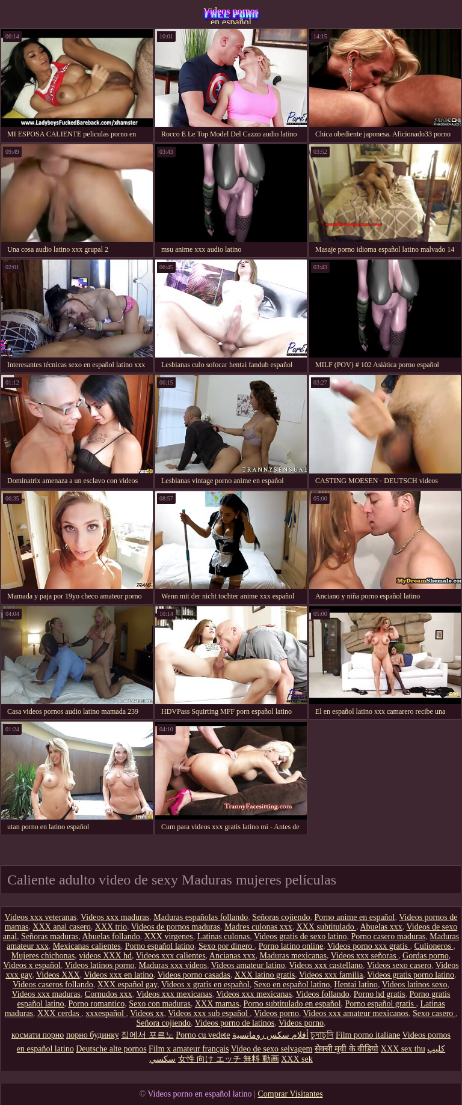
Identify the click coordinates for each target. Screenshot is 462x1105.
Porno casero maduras (388, 936)
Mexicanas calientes (87, 946)
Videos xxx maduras (115, 917)
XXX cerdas (59, 1013)
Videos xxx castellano (326, 965)
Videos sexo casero (399, 965)
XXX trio (111, 926)
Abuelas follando (111, 936)
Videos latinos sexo (415, 984)
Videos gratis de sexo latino (300, 936)
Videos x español (32, 965)
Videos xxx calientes (171, 955)
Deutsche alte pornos (111, 1048)
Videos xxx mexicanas (174, 994)
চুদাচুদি (321, 1035)
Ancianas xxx (232, 955)
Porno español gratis (380, 1003)
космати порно (37, 1035)
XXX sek (297, 1059)
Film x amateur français (189, 1048)
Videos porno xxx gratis (368, 946)
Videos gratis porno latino (410, 974)
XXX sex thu (403, 1048)
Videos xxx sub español (209, 1013)
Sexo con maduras (160, 1003)
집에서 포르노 (147, 1035)
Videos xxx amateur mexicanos (355, 1013)
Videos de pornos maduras (175, 926)
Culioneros (433, 946)
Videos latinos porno (100, 965)
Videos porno (276, 1013)
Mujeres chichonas (43, 955)
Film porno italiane (368, 1035)
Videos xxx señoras (364, 955)
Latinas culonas (223, 936)
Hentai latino (356, 984)
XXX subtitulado (327, 926)
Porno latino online (291, 946)
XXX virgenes (168, 936)
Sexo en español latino (292, 984)
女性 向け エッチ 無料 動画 (228, 1059)
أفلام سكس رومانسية (270, 1035)
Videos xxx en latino (118, 974)
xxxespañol (105, 1013)
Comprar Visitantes (289, 1093)
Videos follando (323, 994)
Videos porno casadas (194, 974)
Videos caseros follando (53, 984)
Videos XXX (58, 974)
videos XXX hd (105, 955)
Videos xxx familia (331, 974)
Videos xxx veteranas (41, 917)
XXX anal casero (61, 926)
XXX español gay (127, 984)
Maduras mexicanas (293, 955)
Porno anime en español (354, 917)
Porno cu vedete (203, 1035)
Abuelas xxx (381, 926)
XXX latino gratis (265, 974)
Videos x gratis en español (205, 984)
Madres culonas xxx (258, 926)
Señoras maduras (49, 936)
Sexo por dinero (226, 946)
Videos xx (147, 1013)
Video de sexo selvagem (272, 1048)
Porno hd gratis (379, 994)
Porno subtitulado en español (291, 1003)
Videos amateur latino (248, 965)
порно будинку (92, 1035)
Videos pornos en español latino (231, 15)
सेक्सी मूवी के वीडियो (347, 1048)
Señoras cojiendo (281, 917)
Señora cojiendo (163, 1022)
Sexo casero (434, 1013)
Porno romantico (97, 1003)
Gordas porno (425, 955)
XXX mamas (217, 1003)
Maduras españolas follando (200, 917)
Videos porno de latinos (235, 1022)
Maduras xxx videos (172, 965)
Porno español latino (159, 946)
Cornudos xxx (108, 994)
